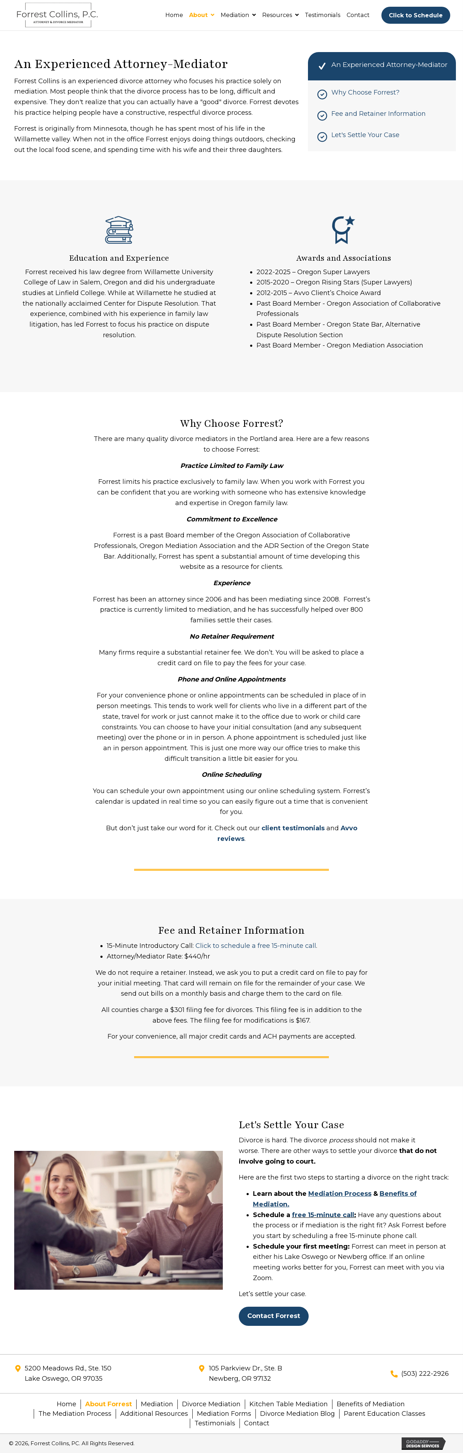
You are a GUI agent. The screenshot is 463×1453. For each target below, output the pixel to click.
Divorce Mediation (211, 1404)
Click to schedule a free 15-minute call (255, 946)
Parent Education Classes (384, 1414)
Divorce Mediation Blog (297, 1414)
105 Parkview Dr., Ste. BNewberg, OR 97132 (245, 1373)
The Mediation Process (74, 1414)
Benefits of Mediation (372, 1404)
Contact (256, 1423)
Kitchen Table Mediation (288, 1404)
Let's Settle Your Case (365, 135)
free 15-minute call (323, 1215)
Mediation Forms (224, 1414)
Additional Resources (154, 1414)
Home (66, 1404)
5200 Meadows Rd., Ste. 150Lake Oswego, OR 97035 (68, 1373)
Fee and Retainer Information (378, 114)
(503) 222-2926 (425, 1374)
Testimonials (214, 1423)
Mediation (157, 1404)
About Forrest (108, 1404)
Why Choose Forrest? (365, 92)
